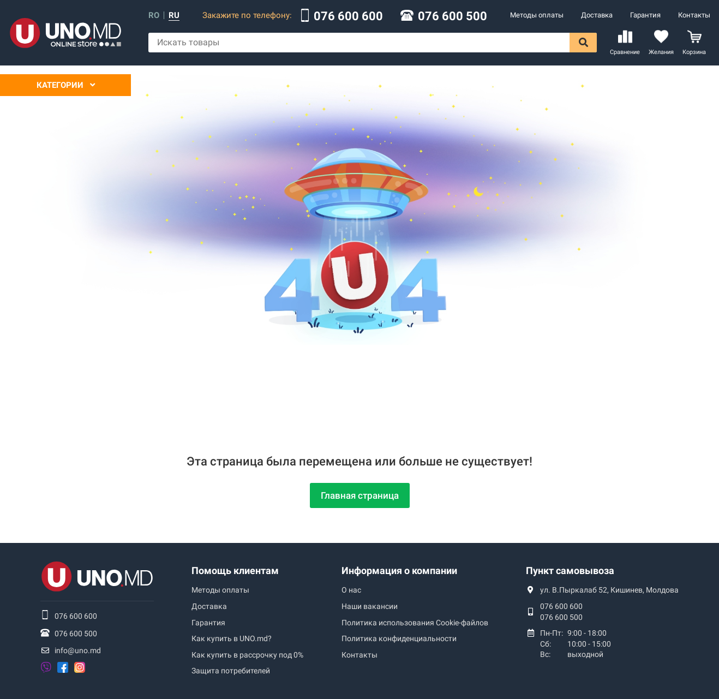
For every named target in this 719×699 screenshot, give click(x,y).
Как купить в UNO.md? (231, 638)
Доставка (597, 15)
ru (174, 15)
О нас (351, 590)
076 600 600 (348, 16)
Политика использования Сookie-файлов (414, 622)
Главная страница (360, 495)
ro (153, 15)
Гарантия (645, 15)
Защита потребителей (230, 670)
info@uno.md (78, 650)
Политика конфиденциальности (399, 638)
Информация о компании (399, 570)
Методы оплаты (537, 15)
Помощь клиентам (235, 570)
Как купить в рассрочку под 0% (247, 654)
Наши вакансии (369, 606)
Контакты (694, 15)
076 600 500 (452, 16)
